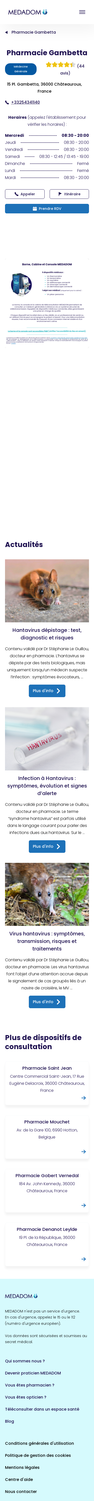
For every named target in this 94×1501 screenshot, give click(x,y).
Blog (9, 1421)
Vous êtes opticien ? (25, 1397)
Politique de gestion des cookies (38, 1455)
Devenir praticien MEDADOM (33, 1373)
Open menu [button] (82, 12)
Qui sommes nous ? (25, 1361)
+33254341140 (22, 102)
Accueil (6, 32)
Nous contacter (21, 1491)
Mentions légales (22, 1467)
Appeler (25, 194)
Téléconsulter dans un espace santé (42, 1409)
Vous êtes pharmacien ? (29, 1385)
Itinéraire (69, 194)
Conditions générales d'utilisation (39, 1443)
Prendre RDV (47, 208)
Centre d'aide (19, 1479)
